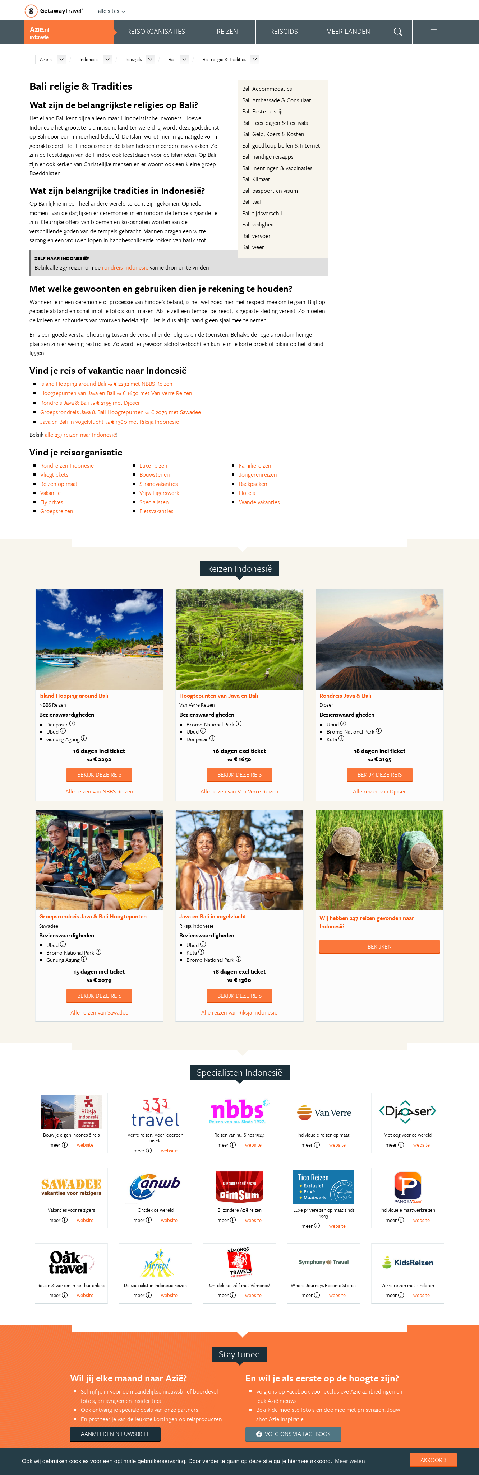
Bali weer (253, 247)
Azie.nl (46, 59)
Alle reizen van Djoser (379, 791)
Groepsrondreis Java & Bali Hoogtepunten (93, 916)
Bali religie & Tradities (224, 59)
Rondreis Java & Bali (345, 695)
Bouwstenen (154, 474)
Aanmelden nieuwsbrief (115, 1433)
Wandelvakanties (259, 502)
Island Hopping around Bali (73, 695)
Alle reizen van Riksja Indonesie (239, 1012)
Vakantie (50, 492)
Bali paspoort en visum (270, 190)
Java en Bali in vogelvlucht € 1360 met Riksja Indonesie (109, 421)
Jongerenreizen (258, 474)
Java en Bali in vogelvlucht (212, 916)
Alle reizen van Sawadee (99, 1012)
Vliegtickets (54, 474)
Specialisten (154, 502)
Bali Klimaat (256, 179)
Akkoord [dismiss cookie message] (433, 1460)
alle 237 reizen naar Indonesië (80, 434)
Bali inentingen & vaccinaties (277, 168)
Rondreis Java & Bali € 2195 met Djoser (90, 402)
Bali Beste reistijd (263, 111)
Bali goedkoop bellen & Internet (281, 145)
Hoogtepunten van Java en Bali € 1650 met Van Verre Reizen (116, 393)
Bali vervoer (256, 235)
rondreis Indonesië (125, 267)
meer (58, 1145)
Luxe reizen (153, 465)
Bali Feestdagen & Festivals (275, 122)
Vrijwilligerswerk (159, 492)
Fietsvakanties (156, 511)
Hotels (247, 492)
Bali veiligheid (259, 224)
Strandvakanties (158, 483)
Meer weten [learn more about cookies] (350, 1461)
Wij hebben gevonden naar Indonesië (366, 922)
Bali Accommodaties (267, 88)
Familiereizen (255, 465)
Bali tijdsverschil (262, 213)
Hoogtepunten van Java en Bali (218, 695)
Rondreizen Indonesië (67, 465)
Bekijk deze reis (99, 774)
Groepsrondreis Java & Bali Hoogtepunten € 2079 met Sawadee (120, 412)
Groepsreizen (56, 511)
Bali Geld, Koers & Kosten (273, 134)
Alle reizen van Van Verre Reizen (239, 791)
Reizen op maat (59, 483)
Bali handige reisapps (268, 156)
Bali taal (251, 201)
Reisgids (134, 59)
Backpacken (253, 483)
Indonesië (89, 59)
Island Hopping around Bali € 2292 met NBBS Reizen (106, 383)
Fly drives (51, 502)
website (85, 1144)
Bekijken (380, 946)
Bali (172, 59)
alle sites (112, 10)
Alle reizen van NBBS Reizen (99, 791)
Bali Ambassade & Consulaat (276, 100)
